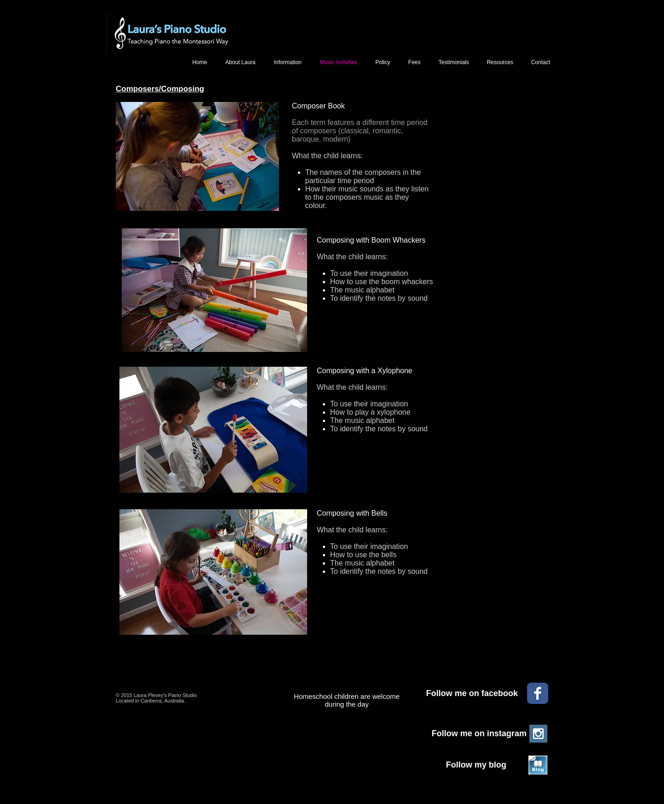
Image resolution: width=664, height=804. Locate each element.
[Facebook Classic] (537, 693)
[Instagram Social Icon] (538, 734)
